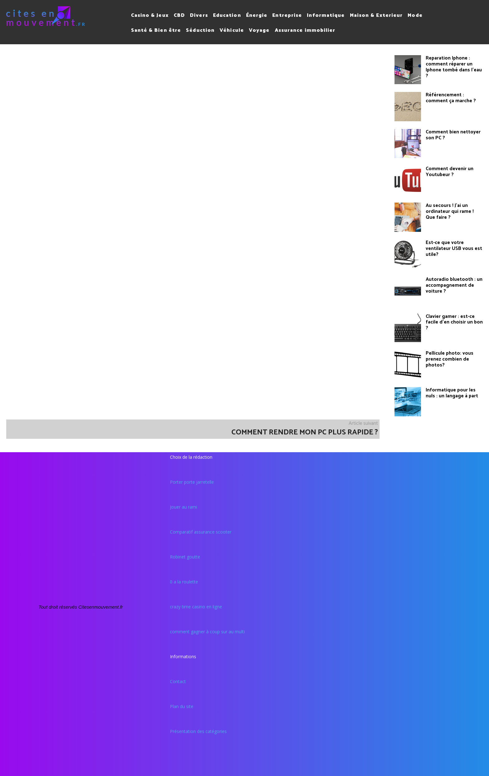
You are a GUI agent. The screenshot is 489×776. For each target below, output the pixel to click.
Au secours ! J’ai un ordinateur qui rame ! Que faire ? (454, 211)
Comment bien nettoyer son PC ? (453, 134)
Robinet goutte (185, 557)
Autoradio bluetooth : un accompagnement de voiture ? (453, 285)
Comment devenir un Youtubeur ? (449, 171)
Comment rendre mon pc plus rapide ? (304, 432)
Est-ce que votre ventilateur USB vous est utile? (453, 248)
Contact (178, 681)
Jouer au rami (183, 507)
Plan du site (181, 706)
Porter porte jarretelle (192, 482)
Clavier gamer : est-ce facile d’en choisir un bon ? (453, 322)
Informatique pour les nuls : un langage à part (451, 393)
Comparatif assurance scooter (200, 532)
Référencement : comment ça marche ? (450, 97)
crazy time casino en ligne (196, 607)
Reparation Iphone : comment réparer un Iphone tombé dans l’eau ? (453, 66)
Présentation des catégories (198, 731)
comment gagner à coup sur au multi (207, 632)
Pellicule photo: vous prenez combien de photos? (449, 358)
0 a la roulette (184, 582)
